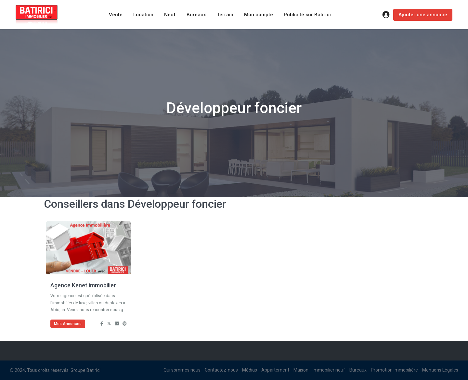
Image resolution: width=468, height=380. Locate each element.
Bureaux (196, 15)
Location (143, 15)
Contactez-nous (221, 370)
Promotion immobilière (394, 370)
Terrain (225, 15)
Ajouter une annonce (422, 15)
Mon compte (258, 15)
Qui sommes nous (182, 370)
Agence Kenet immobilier (83, 285)
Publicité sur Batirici (307, 15)
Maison (300, 370)
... (51, 316)
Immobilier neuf (329, 370)
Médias (249, 370)
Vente (116, 15)
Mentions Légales (440, 370)
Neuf (170, 15)
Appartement (275, 370)
